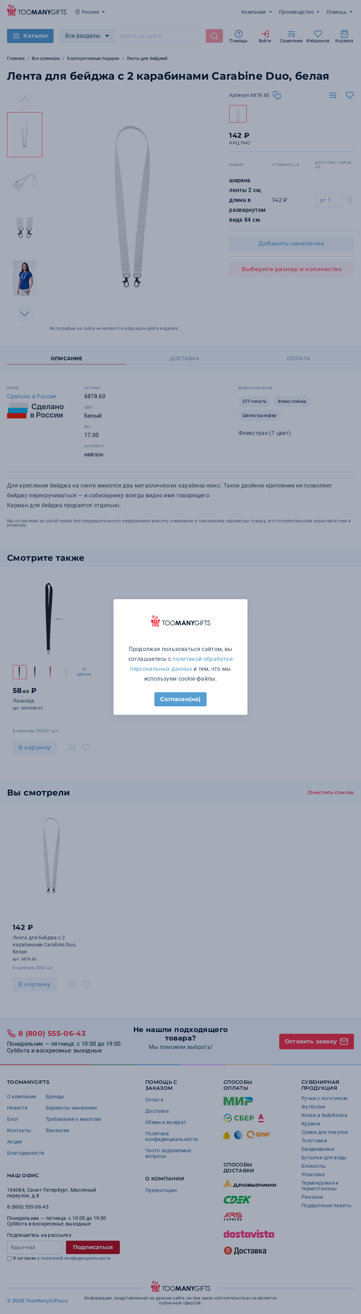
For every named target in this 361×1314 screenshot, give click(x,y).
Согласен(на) (180, 699)
